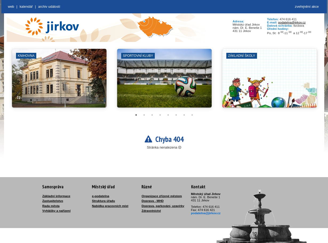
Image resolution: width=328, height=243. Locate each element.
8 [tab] (192, 115)
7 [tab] (184, 115)
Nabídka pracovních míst (110, 206)
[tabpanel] (59, 80)
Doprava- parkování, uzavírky (163, 206)
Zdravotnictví (151, 210)
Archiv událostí (49, 7)
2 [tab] (144, 115)
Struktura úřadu (103, 200)
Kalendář (26, 7)
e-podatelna (100, 196)
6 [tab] (176, 115)
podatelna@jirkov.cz (292, 22)
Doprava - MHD (153, 200)
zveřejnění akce (307, 7)
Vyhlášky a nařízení (56, 210)
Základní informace (56, 196)
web (11, 7)
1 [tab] (136, 115)
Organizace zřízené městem (162, 196)
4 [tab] (160, 115)
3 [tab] (152, 115)
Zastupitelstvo (52, 200)
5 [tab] (168, 115)
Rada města (51, 206)
